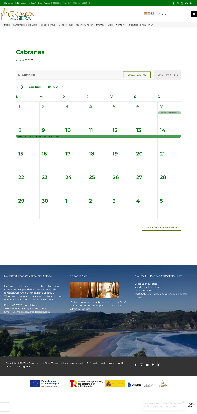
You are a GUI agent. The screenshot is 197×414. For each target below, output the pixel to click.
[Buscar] (194, 14)
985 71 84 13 (85, 3)
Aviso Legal (115, 363)
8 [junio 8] (20, 130)
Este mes (35, 86)
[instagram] (141, 365)
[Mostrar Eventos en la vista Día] (176, 74)
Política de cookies (96, 363)
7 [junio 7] (161, 106)
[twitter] (158, 365)
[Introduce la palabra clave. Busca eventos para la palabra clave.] (68, 75)
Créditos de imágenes (18, 366)
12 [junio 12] (115, 130)
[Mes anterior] (17, 87)
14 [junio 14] (162, 130)
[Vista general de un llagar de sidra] (94, 283)
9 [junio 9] (43, 130)
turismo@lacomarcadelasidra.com (31, 312)
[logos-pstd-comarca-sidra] (98, 380)
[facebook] (135, 365)
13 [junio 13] (138, 130)
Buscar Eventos (137, 75)
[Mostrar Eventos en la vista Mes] (168, 74)
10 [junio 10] (68, 130)
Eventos (20, 60)
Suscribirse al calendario (161, 227)
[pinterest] (152, 365)
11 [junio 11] (91, 130)
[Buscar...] (173, 14)
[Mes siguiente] (22, 87)
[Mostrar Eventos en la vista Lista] (160, 74)
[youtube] (147, 365)
